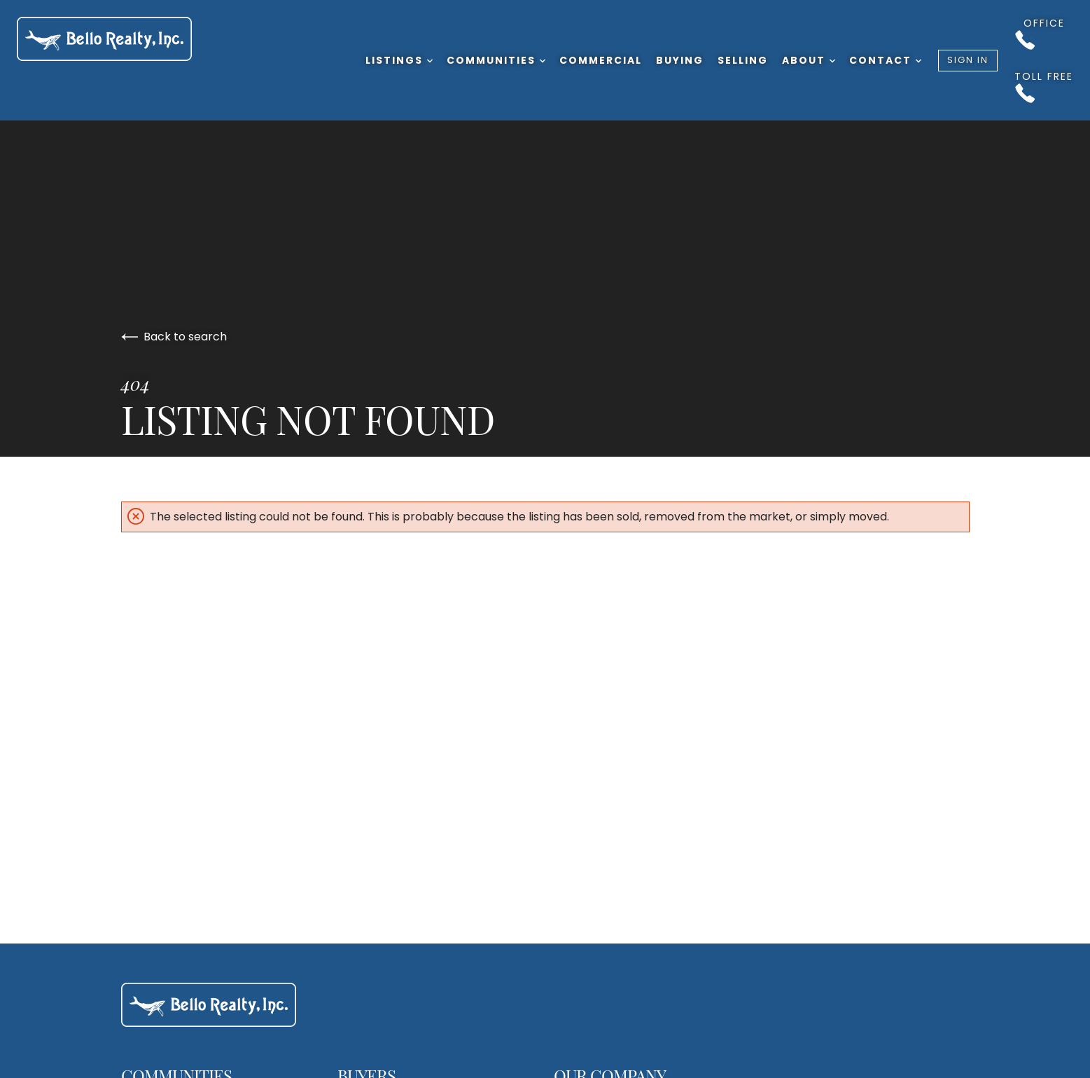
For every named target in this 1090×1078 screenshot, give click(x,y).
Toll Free (1043, 87)
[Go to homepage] (118, 39)
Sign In (967, 60)
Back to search (174, 337)
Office (1039, 33)
